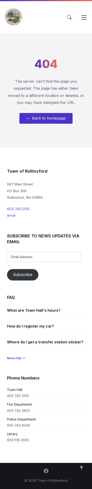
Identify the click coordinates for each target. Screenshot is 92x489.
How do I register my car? (30, 326)
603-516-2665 (18, 440)
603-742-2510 (18, 209)
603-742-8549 (18, 425)
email (11, 215)
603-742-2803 (18, 411)
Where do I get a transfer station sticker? (45, 342)
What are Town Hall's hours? (33, 310)
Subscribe (22, 274)
